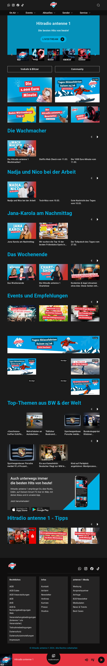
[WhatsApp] (79, 568)
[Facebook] (91, 568)
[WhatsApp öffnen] (8, 5)
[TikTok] (98, 568)
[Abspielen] (101, 659)
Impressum (14, 640)
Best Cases (78, 611)
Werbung (77, 586)
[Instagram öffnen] (13, 5)
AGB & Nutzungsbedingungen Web (20, 610)
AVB (11, 603)
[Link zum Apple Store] (19, 510)
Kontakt (45, 586)
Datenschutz (15, 631)
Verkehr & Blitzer (30, 69)
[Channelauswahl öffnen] (98, 5)
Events (31, 12)
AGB (11, 586)
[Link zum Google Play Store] (40, 510)
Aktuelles (49, 12)
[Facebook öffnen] (18, 5)
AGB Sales (14, 590)
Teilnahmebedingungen (20, 627)
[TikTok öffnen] (22, 5)
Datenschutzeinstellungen (21, 635)
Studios (44, 611)
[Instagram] (85, 568)
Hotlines (45, 599)
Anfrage (76, 594)
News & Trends (80, 607)
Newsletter (46, 594)
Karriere (44, 603)
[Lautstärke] (86, 660)
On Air (14, 12)
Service (85, 12)
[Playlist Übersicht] (93, 660)
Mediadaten (78, 603)
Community (77, 69)
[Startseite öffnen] (53, 5)
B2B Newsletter (80, 599)
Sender (67, 12)
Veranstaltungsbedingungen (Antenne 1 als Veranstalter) (21, 620)
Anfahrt (44, 590)
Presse (44, 607)
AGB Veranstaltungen (19, 594)
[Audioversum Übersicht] (53, 657)
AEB (11, 599)
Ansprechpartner (80, 590)
